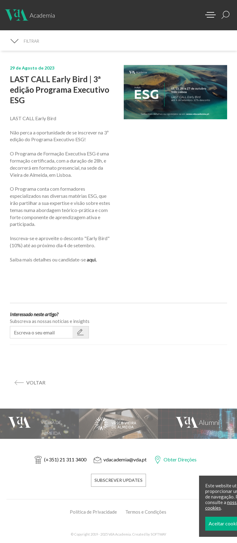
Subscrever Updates (118, 480)
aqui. (92, 259)
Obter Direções (180, 459)
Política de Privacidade (93, 512)
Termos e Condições (145, 512)
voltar (35, 382)
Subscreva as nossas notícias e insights (49, 321)
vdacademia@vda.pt (125, 459)
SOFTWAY (158, 534)
